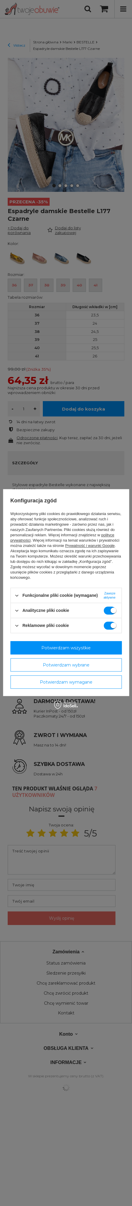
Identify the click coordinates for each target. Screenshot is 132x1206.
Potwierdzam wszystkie (66, 648)
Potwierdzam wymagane (66, 682)
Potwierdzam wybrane (66, 665)
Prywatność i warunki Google (90, 545)
